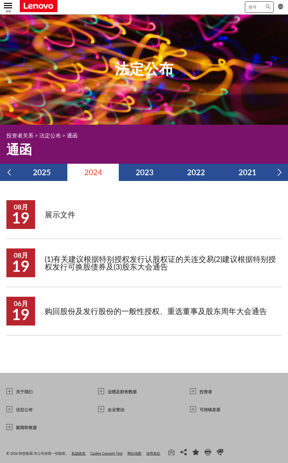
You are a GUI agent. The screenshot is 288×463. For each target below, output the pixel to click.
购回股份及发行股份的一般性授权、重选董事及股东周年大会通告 (156, 311)
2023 (145, 172)
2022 (196, 172)
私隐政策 (79, 453)
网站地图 (134, 453)
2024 (93, 172)
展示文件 (60, 214)
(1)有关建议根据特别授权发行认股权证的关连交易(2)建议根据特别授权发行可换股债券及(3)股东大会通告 (160, 262)
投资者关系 (20, 135)
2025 (42, 172)
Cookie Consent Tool (106, 453)
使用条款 (153, 453)
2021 (247, 172)
